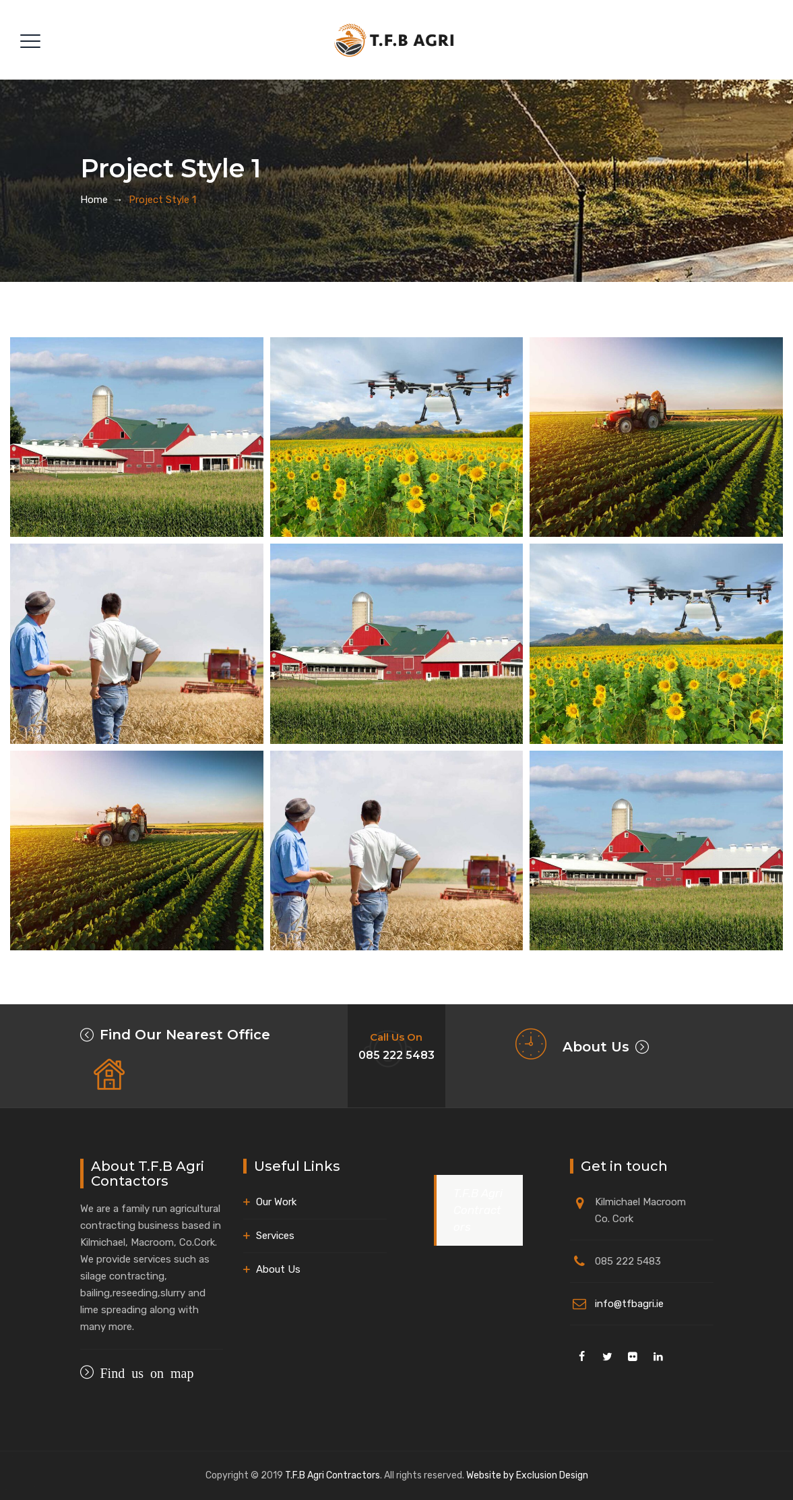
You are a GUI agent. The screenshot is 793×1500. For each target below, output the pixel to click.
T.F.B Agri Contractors (478, 1210)
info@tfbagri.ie (629, 1304)
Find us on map (144, 1372)
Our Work (276, 1202)
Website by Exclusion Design (527, 1475)
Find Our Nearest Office (185, 1035)
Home (94, 200)
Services (275, 1236)
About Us (596, 1047)
